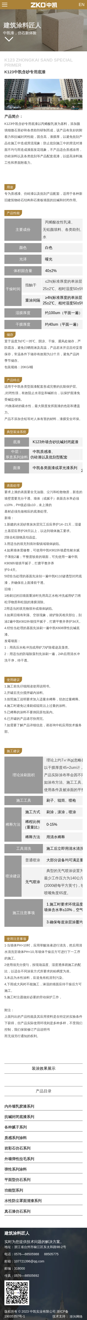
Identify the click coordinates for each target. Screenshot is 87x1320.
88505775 (51, 1254)
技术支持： (67, 1316)
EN (81, 4)
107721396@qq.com (29, 1261)
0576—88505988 (26, 1254)
